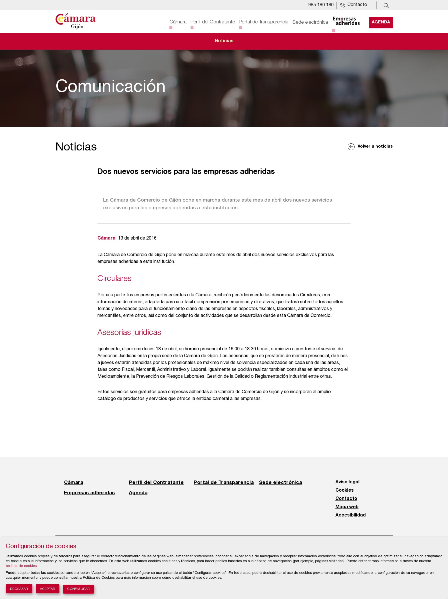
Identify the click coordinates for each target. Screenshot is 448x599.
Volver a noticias (375, 146)
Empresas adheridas (89, 492)
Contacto (346, 499)
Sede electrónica (310, 22)
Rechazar (19, 588)
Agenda (381, 22)
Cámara (178, 22)
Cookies (344, 491)
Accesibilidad (350, 515)
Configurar (78, 589)
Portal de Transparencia (263, 22)
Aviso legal (347, 482)
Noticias (224, 41)
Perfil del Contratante (213, 22)
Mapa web (347, 507)
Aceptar (47, 588)
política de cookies (21, 566)
